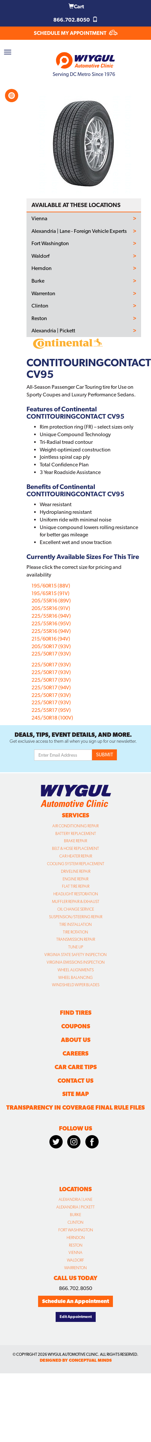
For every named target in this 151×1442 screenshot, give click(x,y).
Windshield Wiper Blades (75, 985)
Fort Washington (50, 243)
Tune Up (75, 947)
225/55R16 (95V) (51, 623)
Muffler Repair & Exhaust (75, 901)
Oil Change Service (75, 909)
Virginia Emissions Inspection (76, 962)
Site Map (75, 1093)
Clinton (39, 306)
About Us (75, 1039)
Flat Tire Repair (75, 886)
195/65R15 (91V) (50, 593)
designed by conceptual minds (76, 1360)
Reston (39, 318)
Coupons (75, 1026)
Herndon (41, 268)
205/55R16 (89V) (51, 600)
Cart (76, 6)
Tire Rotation (75, 932)
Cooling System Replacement (75, 863)
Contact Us (75, 1080)
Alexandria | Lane (75, 1199)
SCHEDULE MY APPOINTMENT (76, 33)
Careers (75, 1053)
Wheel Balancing (75, 977)
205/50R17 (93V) (51, 646)
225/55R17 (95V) (51, 710)
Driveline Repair (75, 871)
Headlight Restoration (75, 894)
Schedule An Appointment (75, 1301)
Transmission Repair (75, 939)
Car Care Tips (76, 1067)
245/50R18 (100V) (52, 718)
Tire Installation (75, 924)
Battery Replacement (75, 833)
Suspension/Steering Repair (75, 917)
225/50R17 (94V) (51, 687)
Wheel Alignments (76, 970)
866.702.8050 (75, 20)
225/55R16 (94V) (51, 616)
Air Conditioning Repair (75, 826)
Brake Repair (75, 841)
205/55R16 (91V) (50, 608)
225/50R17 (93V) (51, 654)
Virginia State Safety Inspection (75, 954)
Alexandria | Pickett (53, 331)
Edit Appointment (76, 1316)
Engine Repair (75, 879)
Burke (37, 281)
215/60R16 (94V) (50, 639)
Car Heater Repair (75, 856)
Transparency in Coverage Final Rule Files (75, 1107)
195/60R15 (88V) (50, 586)
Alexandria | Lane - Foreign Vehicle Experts (79, 231)
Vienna (39, 219)
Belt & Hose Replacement (75, 848)
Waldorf (40, 256)
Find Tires (75, 1012)
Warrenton (43, 294)
